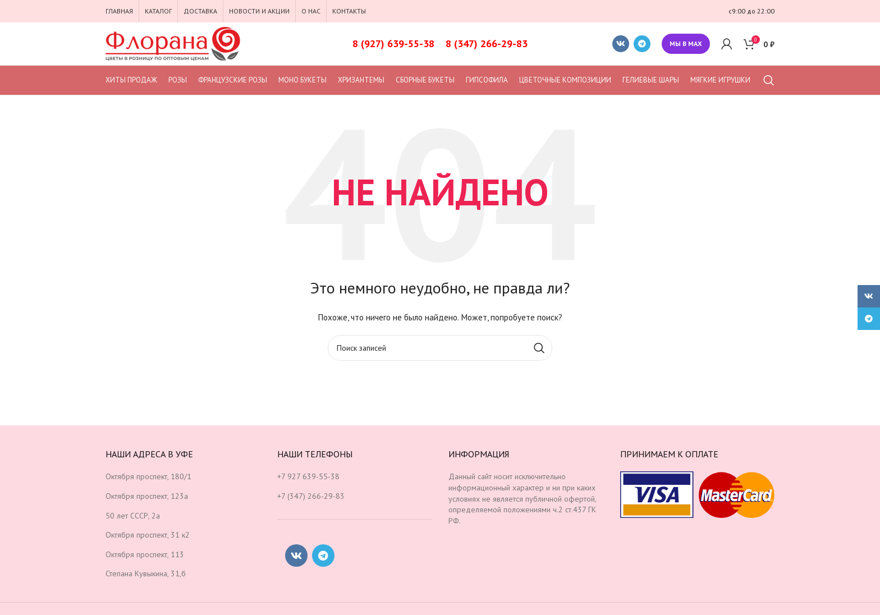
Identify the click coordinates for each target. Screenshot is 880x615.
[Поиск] (769, 80)
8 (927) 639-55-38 (393, 43)
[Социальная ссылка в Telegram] (642, 43)
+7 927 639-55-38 (308, 476)
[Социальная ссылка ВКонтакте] (620, 43)
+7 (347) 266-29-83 (311, 496)
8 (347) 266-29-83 (487, 43)
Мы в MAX (686, 43)
